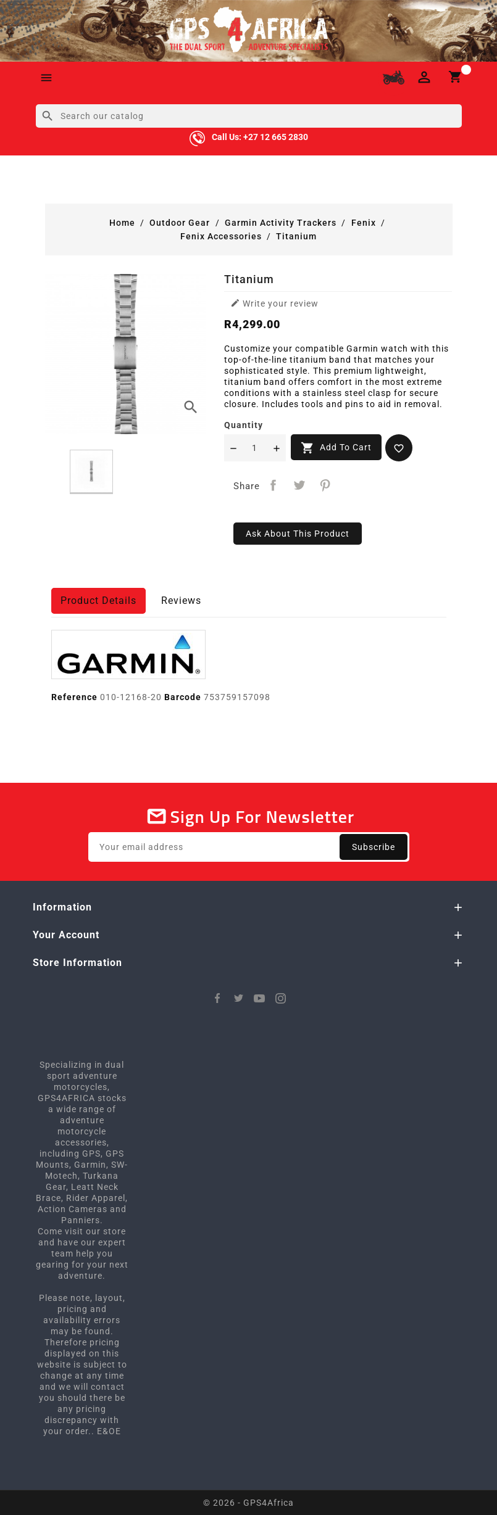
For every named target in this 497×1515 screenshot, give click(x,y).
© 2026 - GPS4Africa (248, 1503)
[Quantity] (255, 447)
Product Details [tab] (98, 600)
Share (274, 485)
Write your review (274, 303)
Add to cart (336, 448)
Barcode (182, 697)
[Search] (249, 116)
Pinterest (325, 485)
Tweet (299, 485)
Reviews (181, 600)
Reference (74, 697)
